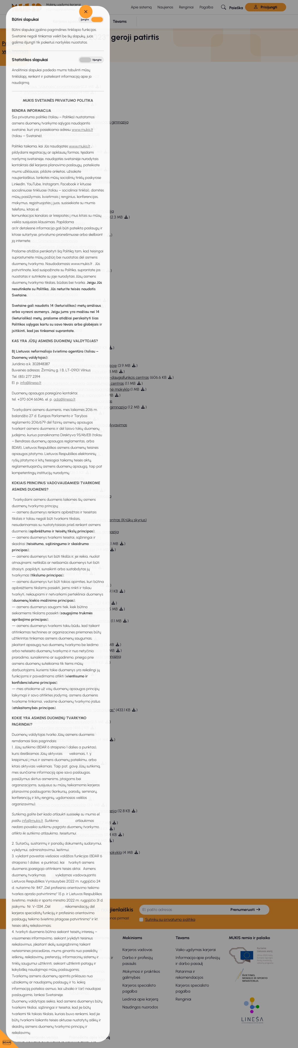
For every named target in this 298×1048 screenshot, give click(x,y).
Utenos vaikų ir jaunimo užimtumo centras (60, 739)
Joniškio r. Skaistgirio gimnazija (51, 193)
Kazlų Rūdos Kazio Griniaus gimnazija (56, 300)
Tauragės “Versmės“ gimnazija (50, 674)
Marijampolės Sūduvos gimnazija (52, 413)
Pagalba (206, 7)
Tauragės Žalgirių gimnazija (47, 692)
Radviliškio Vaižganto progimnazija (54, 490)
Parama (22, 997)
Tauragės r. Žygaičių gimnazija (50, 686)
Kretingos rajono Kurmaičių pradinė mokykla (62, 395)
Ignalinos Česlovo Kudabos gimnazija (56, 151)
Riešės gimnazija (38, 502)
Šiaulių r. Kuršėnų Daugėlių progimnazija (58, 603)
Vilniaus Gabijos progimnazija (49, 793)
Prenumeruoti (245, 909)
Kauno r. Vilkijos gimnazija (46, 264)
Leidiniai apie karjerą (140, 999)
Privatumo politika (31, 957)
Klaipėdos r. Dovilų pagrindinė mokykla (57, 353)
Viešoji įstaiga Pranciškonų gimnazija (55, 763)
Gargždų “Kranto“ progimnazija (51, 145)
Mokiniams (132, 937)
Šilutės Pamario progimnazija (49, 632)
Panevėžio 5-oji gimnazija (46, 466)
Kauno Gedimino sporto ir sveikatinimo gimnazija (66, 217)
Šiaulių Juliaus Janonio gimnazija (51, 567)
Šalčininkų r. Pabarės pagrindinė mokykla (59, 549)
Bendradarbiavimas (33, 981)
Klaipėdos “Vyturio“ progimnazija (52, 318)
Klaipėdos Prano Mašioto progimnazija (57, 347)
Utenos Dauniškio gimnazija (48, 727)
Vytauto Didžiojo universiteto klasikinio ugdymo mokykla (73, 852)
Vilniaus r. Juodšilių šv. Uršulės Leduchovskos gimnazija (70, 811)
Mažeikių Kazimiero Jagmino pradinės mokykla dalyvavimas (75, 425)
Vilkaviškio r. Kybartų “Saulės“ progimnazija (60, 781)
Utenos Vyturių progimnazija (48, 745)
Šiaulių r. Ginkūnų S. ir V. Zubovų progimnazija (63, 591)
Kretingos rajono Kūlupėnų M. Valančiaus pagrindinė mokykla (76, 389)
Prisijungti (265, 7)
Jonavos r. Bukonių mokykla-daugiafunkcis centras (67, 181)
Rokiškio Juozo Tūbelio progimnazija (55, 508)
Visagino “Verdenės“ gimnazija (50, 846)
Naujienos (165, 7)
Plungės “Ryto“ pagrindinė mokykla (54, 478)
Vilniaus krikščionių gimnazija (48, 799)
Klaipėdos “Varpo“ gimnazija (48, 312)
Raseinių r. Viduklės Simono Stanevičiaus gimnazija (67, 496)
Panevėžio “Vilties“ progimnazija (51, 454)
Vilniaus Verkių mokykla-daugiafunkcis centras (63, 834)
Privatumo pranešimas (35, 965)
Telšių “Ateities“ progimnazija (49, 698)
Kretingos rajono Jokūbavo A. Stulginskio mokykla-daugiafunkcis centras (86, 377)
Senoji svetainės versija (37, 1037)
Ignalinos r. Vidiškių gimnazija (49, 163)
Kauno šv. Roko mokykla (44, 276)
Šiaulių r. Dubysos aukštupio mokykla (55, 585)
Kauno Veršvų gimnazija (44, 288)
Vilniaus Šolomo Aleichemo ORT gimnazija (60, 828)
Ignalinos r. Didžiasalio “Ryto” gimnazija (57, 157)
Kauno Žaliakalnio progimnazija (51, 294)
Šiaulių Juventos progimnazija (49, 573)
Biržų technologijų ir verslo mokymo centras (62, 134)
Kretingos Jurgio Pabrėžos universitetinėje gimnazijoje (70, 365)
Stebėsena (79, 1001)
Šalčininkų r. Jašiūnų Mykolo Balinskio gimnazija (64, 543)
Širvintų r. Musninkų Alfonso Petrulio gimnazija (63, 644)
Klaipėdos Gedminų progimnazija (53, 330)
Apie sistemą (141, 7)
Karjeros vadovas (137, 949)
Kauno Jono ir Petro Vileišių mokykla (54, 223)
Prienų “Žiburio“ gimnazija (46, 484)
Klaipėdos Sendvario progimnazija (54, 359)
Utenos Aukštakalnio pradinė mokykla (57, 721)
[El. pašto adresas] (180, 910)
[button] (232, 7)
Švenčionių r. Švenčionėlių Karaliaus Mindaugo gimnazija (72, 656)
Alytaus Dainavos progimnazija (51, 92)
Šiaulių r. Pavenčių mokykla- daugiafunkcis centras (67, 621)
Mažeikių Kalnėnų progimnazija (50, 419)
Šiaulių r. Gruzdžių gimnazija (48, 597)
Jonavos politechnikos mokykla (50, 175)
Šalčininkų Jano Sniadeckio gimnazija (56, 526)
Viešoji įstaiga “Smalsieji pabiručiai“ (54, 757)
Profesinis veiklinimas (87, 971)
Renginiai (186, 7)
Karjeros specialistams (89, 937)
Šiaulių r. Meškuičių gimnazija (48, 615)
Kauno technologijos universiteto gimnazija (61, 282)
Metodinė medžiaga (87, 979)
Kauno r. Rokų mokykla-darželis (51, 252)
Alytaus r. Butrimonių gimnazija (50, 116)
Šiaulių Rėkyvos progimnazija (49, 626)
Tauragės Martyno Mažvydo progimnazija (60, 680)
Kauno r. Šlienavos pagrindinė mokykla (57, 258)
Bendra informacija (33, 937)
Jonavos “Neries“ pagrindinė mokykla (56, 169)
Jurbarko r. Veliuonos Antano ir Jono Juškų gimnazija (69, 211)
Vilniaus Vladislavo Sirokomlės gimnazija (58, 840)
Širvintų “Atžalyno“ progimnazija (52, 638)
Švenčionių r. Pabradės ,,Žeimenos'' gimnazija (63, 650)
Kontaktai (24, 1013)
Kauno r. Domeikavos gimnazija (51, 240)
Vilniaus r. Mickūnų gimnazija (48, 816)
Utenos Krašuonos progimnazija (51, 733)
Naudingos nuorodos (140, 1007)
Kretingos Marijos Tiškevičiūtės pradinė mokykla (65, 371)
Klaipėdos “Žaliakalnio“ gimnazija (52, 324)
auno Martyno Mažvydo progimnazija (58, 235)
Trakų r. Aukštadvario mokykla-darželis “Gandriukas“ (69, 710)
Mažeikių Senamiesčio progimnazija (55, 431)
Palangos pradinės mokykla (47, 448)
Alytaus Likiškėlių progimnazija (50, 104)
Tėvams (182, 937)
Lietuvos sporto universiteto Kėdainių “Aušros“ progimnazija (75, 407)
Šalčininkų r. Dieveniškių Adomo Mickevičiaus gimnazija (71, 531)
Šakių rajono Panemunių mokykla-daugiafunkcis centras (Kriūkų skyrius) (85, 520)
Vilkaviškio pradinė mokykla (47, 775)
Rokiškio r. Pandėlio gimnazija (49, 514)
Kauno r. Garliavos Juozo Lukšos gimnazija (60, 246)
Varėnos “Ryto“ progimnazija (48, 751)
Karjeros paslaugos (85, 949)
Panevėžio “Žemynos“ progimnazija (54, 460)
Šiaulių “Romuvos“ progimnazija (51, 555)
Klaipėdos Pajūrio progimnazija (50, 341)
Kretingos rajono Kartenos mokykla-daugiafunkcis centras (74, 383)
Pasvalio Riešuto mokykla (45, 472)
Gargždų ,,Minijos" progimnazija (51, 140)
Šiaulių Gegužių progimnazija (49, 561)
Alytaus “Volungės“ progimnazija (52, 86)
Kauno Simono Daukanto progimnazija (57, 270)
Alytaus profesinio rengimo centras (54, 110)
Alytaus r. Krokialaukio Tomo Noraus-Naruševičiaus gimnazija (76, 122)
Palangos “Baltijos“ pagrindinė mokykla (57, 442)
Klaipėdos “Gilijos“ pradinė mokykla (54, 306)
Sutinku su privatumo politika (170, 919)
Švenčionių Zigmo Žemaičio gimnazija (57, 662)
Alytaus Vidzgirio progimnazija (50, 128)
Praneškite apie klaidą (89, 1037)
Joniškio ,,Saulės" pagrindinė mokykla (56, 187)
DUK (20, 1005)
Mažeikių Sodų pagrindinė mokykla (54, 436)
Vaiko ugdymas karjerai (196, 949)
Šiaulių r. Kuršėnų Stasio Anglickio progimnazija (64, 609)
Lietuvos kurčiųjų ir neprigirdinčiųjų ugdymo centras (68, 401)
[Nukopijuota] (35, 877)
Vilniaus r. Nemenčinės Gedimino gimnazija (61, 822)
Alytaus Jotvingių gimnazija (47, 98)
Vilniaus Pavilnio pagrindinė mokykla (55, 805)
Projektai (23, 989)
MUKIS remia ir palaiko (249, 937)
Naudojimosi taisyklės (34, 973)
